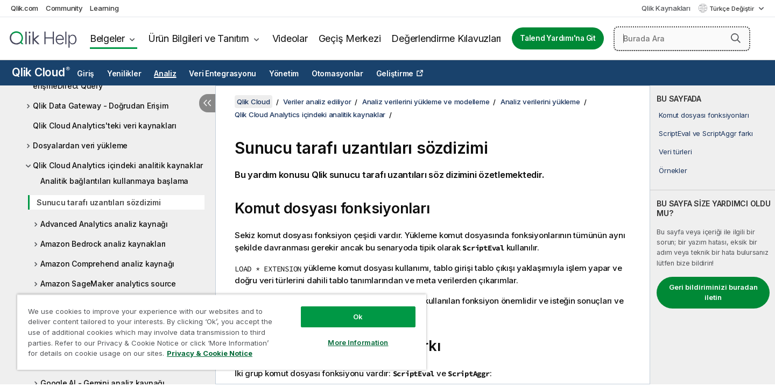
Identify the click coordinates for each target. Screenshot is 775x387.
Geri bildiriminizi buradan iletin (713, 292)
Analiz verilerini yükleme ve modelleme (426, 101)
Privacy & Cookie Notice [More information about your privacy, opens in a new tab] (209, 353)
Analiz (165, 73)
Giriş (85, 73)
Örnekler (673, 170)
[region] (221, 332)
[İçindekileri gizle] (207, 103)
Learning (104, 8)
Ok (358, 316)
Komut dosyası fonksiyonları (704, 115)
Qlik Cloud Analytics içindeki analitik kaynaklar (118, 165)
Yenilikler (124, 73)
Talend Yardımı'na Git (558, 38)
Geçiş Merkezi (350, 38)
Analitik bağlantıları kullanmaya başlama (114, 180)
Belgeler (107, 38)
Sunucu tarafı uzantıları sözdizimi (99, 202)
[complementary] (712, 234)
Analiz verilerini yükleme (540, 101)
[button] (736, 38)
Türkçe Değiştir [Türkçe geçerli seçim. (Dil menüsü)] (732, 8)
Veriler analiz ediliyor (317, 101)
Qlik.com (24, 8)
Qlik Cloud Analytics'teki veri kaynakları (105, 125)
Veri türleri (675, 151)
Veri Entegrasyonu (222, 73)
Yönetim (284, 73)
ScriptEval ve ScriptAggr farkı (706, 133)
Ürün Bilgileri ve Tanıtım (198, 38)
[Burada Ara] (682, 38)
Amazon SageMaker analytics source (108, 283)
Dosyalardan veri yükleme (80, 145)
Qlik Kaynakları (666, 8)
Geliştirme (395, 73)
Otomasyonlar (337, 73)
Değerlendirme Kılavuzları (446, 38)
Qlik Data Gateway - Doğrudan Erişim (100, 105)
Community (64, 8)
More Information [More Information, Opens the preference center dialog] (358, 342)
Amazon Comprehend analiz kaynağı (107, 263)
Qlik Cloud (41, 72)
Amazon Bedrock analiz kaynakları (103, 243)
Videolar (290, 38)
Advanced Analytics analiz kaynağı (104, 223)
